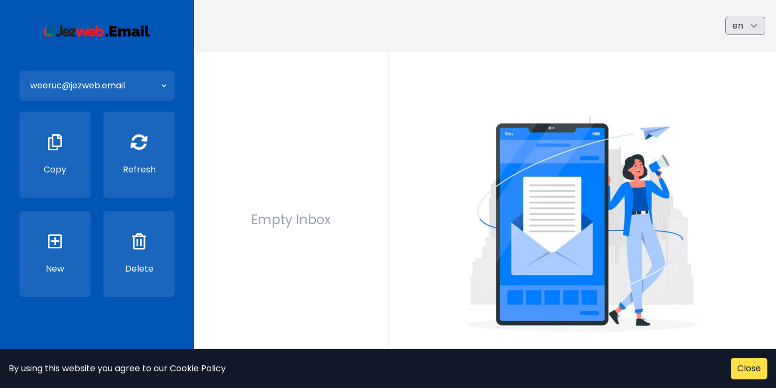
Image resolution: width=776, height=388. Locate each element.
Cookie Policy (198, 368)
